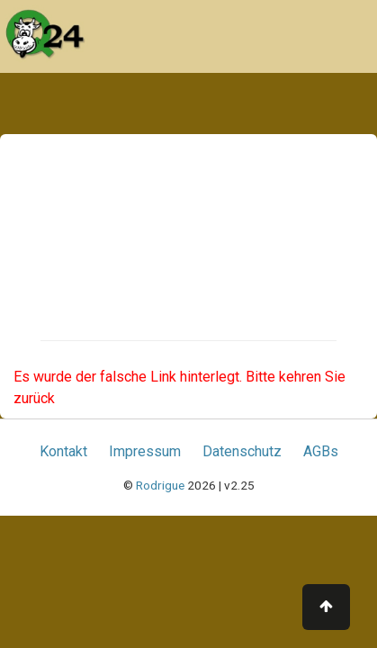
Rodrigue (160, 485)
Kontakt (63, 451)
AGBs (320, 451)
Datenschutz (242, 451)
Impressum (145, 451)
